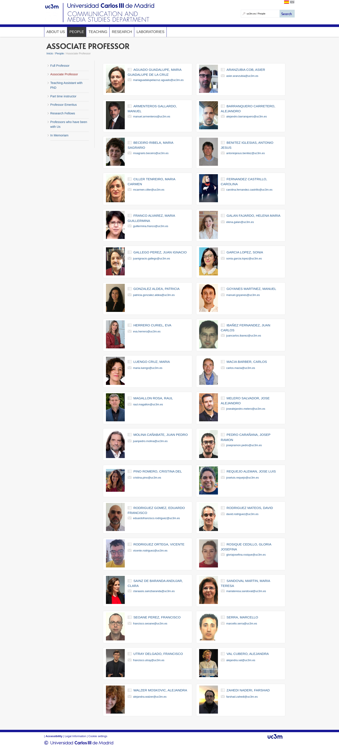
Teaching (97, 32)
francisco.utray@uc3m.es (149, 660)
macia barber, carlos (247, 361)
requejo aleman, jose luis (251, 471)
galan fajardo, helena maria (253, 215)
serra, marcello (242, 617)
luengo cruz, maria (151, 361)
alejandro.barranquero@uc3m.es (246, 116)
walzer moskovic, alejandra (160, 690)
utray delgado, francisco (158, 654)
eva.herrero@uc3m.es (147, 331)
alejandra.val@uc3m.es (240, 660)
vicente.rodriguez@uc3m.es (150, 550)
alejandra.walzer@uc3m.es (150, 696)
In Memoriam (59, 135)
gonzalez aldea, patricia (156, 289)
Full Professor (60, 65)
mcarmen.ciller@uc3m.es (149, 189)
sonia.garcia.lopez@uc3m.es (244, 258)
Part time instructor (63, 96)
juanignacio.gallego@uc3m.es (151, 258)
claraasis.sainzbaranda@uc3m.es (154, 591)
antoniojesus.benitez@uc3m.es (245, 153)
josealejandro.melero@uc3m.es (245, 408)
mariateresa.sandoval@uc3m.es (246, 591)
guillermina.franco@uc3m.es (150, 226)
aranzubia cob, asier (246, 69)
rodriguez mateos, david (250, 508)
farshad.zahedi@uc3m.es (242, 696)
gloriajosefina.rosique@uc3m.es (246, 554)
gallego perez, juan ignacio (160, 252)
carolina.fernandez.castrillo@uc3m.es (249, 189)
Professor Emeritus (63, 104)
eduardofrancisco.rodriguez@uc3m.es (156, 518)
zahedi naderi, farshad (248, 690)
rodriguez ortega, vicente (158, 544)
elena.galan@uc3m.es (240, 222)
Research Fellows (62, 113)
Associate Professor (64, 74)
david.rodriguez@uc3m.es (242, 514)
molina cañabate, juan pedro (160, 434)
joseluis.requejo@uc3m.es (242, 477)
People (76, 32)
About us (55, 32)
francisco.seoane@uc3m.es (150, 623)
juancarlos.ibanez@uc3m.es (243, 335)
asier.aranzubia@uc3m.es (242, 75)
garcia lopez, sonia (245, 252)
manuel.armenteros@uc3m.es (151, 116)
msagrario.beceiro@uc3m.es (151, 153)
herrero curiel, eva (152, 325)
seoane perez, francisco (157, 617)
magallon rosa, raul (153, 398)
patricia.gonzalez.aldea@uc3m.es (154, 295)
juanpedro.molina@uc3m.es (150, 441)
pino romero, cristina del (157, 471)
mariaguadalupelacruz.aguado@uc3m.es (158, 80)
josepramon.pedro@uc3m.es (244, 445)
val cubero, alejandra (248, 654)
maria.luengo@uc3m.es (147, 368)
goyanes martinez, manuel (251, 289)
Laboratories (150, 32)
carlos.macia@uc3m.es (240, 368)
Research (122, 32)
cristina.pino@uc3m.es (147, 477)
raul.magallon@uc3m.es (148, 404)
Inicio (49, 53)
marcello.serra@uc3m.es (241, 623)
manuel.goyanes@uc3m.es (243, 295)
